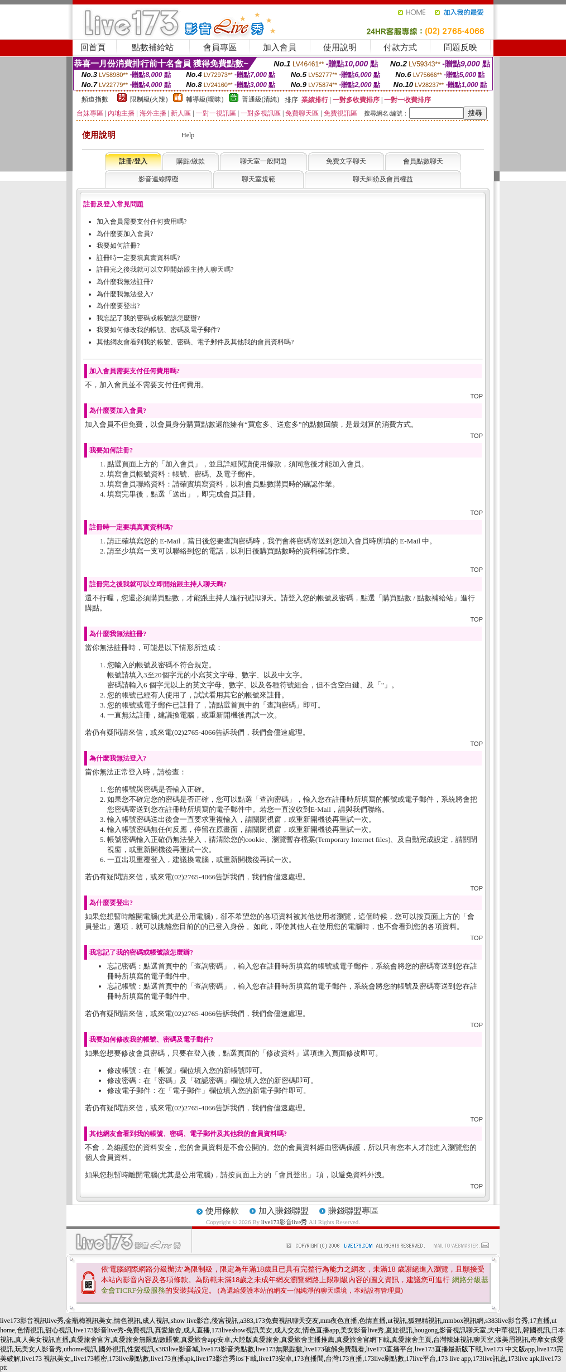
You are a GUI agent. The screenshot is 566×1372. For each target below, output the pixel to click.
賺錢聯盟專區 (353, 1210)
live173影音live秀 (284, 1222)
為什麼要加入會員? (125, 234)
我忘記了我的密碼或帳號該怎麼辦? (148, 318)
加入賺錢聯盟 (283, 1210)
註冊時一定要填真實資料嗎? (138, 258)
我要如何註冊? (118, 245)
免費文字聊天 (346, 161)
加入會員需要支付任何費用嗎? (141, 221)
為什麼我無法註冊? (125, 282)
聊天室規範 (258, 179)
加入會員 (279, 47)
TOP (477, 396)
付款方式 (400, 47)
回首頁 (92, 47)
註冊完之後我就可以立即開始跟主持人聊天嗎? (165, 269)
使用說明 (340, 47)
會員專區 (220, 47)
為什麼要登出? (118, 306)
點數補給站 (153, 47)
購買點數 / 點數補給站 (417, 598)
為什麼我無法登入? (125, 294)
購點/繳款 (190, 161)
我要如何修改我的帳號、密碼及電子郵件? (158, 330)
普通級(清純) (261, 99)
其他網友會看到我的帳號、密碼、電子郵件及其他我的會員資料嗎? (195, 342)
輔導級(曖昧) (205, 99)
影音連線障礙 (158, 179)
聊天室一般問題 (263, 161)
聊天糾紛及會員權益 (383, 179)
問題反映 (460, 47)
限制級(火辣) (149, 99)
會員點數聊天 (423, 161)
